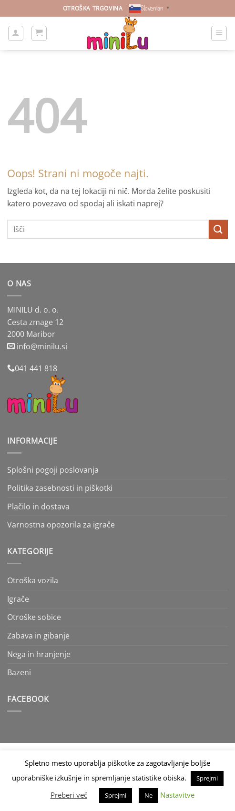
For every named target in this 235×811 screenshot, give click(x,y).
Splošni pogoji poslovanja (53, 470)
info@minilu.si (42, 346)
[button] (39, 33)
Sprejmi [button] (207, 778)
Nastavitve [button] (177, 795)
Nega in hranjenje (39, 654)
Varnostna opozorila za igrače (61, 524)
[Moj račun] (15, 33)
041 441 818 (36, 368)
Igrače (18, 599)
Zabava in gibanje (38, 635)
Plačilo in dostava (38, 506)
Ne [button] (148, 795)
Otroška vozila (32, 580)
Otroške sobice (34, 617)
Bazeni (19, 672)
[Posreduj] (218, 229)
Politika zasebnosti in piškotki (59, 488)
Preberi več (69, 795)
